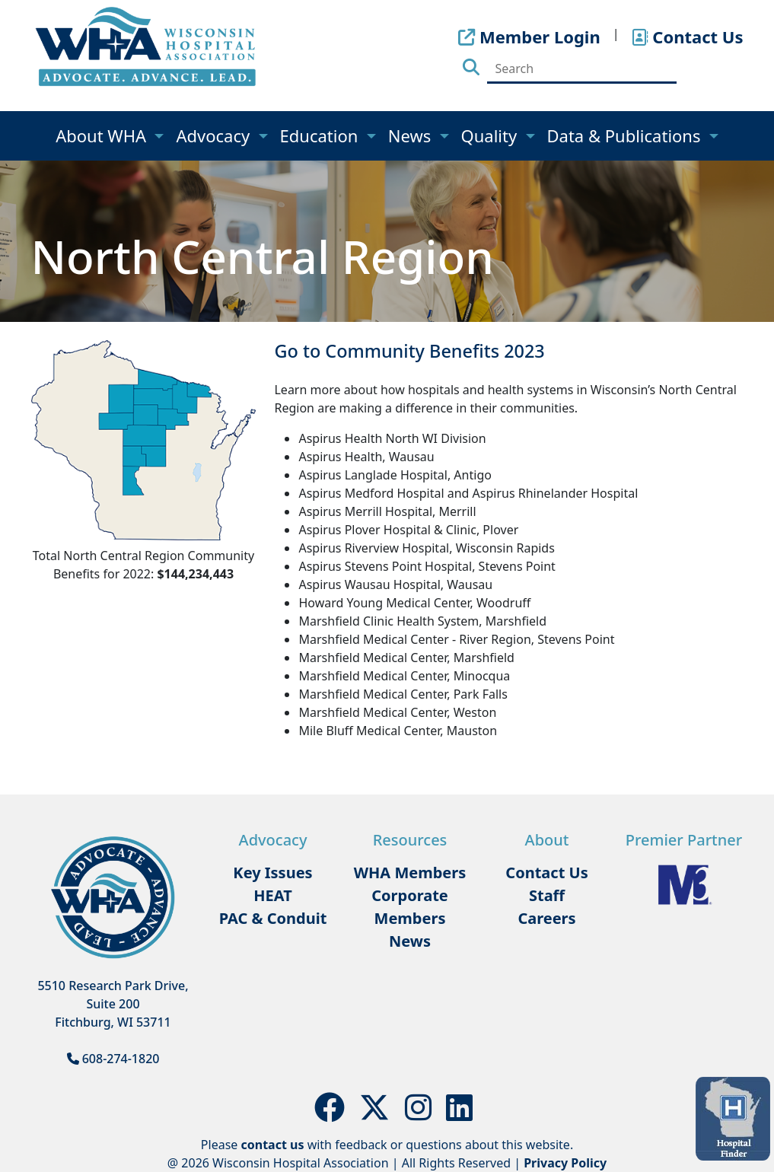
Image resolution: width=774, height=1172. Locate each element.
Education (321, 135)
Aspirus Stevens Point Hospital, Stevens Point (426, 566)
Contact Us (546, 872)
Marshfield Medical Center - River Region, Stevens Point (456, 639)
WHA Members (410, 872)
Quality (491, 135)
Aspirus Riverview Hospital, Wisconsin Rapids (426, 548)
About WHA (103, 135)
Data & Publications (626, 135)
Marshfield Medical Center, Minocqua (404, 675)
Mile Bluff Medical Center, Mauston (397, 730)
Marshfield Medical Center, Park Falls (402, 694)
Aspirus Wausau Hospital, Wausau (395, 584)
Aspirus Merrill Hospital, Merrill (387, 511)
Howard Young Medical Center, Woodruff (414, 602)
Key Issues (272, 872)
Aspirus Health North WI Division (392, 438)
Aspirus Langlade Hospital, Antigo (394, 475)
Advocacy (214, 135)
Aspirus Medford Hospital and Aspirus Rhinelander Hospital (468, 493)
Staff (547, 895)
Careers (546, 918)
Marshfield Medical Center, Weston (397, 712)
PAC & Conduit (273, 918)
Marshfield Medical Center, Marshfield (406, 657)
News (411, 135)
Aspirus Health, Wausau (366, 456)
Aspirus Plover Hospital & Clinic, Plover (408, 529)
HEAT (272, 895)
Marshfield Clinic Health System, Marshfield (422, 621)
